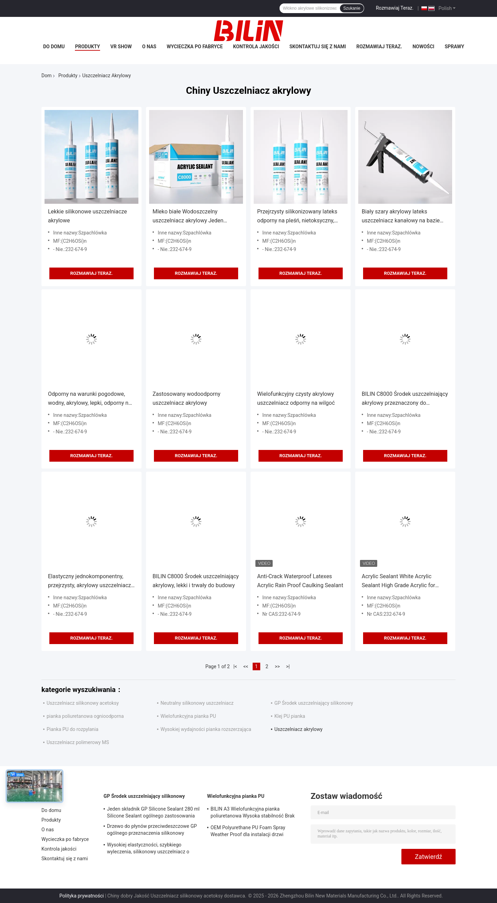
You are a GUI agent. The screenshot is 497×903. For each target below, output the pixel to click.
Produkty (87, 46)
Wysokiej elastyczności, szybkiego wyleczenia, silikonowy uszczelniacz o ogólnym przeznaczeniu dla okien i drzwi (151, 849)
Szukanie (351, 8)
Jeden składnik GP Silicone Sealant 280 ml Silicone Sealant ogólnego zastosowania (153, 812)
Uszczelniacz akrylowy (298, 729)
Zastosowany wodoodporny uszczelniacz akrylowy (187, 398)
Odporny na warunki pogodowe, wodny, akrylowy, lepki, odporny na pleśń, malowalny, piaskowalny (89, 399)
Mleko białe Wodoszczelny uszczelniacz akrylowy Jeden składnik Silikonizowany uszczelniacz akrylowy (188, 216)
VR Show (121, 46)
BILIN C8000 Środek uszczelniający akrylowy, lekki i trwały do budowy (196, 581)
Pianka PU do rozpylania (72, 729)
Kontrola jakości (256, 46)
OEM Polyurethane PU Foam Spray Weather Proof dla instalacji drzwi (248, 831)
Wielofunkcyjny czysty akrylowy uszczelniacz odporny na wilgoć (296, 398)
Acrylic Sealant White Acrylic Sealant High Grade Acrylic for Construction (398, 581)
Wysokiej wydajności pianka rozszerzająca (205, 729)
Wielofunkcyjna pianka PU (188, 716)
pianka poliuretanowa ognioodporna (85, 716)
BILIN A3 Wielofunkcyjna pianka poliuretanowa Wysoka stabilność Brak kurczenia (253, 813)
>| (288, 666)
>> (277, 666)
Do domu (54, 46)
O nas (149, 46)
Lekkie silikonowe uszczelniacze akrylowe (87, 216)
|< (235, 666)
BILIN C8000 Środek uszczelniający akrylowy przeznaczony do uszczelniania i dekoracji (405, 399)
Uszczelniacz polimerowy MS (78, 742)
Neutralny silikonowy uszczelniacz (197, 703)
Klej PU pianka (289, 716)
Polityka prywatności (81, 896)
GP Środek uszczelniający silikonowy (313, 703)
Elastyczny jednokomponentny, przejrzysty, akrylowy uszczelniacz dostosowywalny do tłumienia (89, 581)
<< (245, 666)
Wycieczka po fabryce (195, 46)
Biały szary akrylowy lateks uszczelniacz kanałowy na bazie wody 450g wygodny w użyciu (401, 216)
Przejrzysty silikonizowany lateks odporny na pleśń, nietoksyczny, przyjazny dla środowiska (297, 216)
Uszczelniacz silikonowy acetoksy (83, 703)
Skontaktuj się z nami (318, 46)
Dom (46, 75)
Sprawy (454, 46)
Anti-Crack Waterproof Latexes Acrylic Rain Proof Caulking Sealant (300, 581)
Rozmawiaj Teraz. (394, 8)
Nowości (423, 46)
